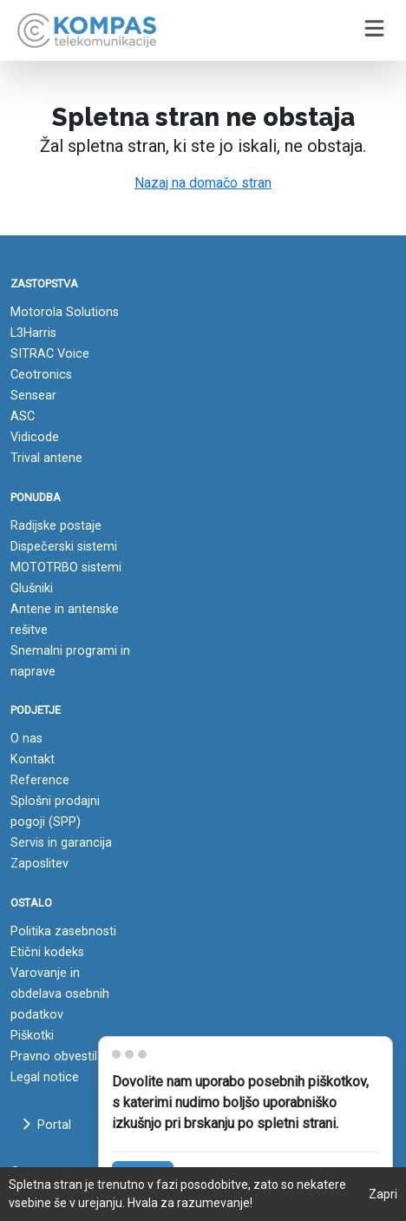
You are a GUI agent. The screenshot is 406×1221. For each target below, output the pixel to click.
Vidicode (34, 437)
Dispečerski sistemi (63, 546)
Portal (46, 1125)
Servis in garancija (61, 842)
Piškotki (32, 1035)
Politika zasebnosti (63, 931)
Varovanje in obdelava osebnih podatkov (59, 994)
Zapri (383, 1194)
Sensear (33, 395)
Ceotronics (41, 374)
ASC (22, 416)
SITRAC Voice (49, 353)
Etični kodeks (47, 952)
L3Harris (33, 333)
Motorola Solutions (64, 312)
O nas (26, 738)
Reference (39, 780)
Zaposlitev (39, 863)
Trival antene (46, 458)
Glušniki (31, 588)
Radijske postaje (56, 525)
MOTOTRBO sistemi (65, 567)
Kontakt (32, 759)
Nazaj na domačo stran (203, 183)
